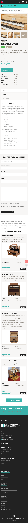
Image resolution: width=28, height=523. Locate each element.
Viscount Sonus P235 (9, 313)
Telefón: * (3, 178)
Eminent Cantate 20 (9, 236)
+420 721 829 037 (20, 2)
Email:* (3, 171)
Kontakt (3, 505)
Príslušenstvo (4, 477)
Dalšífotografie (24, 35)
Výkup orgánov (4, 488)
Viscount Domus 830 (9, 361)
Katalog (3, 475)
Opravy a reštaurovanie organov (9, 490)
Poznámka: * (4, 185)
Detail (23, 268)
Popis (4, 90)
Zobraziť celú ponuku (14, 400)
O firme (3, 507)
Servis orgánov (4, 492)
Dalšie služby (4, 501)
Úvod (2, 10)
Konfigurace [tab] (6, 98)
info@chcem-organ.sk (23, 2)
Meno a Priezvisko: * (6, 165)
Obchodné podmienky (6, 509)
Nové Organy (8, 10)
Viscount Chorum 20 (9, 274)
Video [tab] (4, 94)
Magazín (26, 2)
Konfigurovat (6, 70)
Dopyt (2, 479)
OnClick (14, 520)
